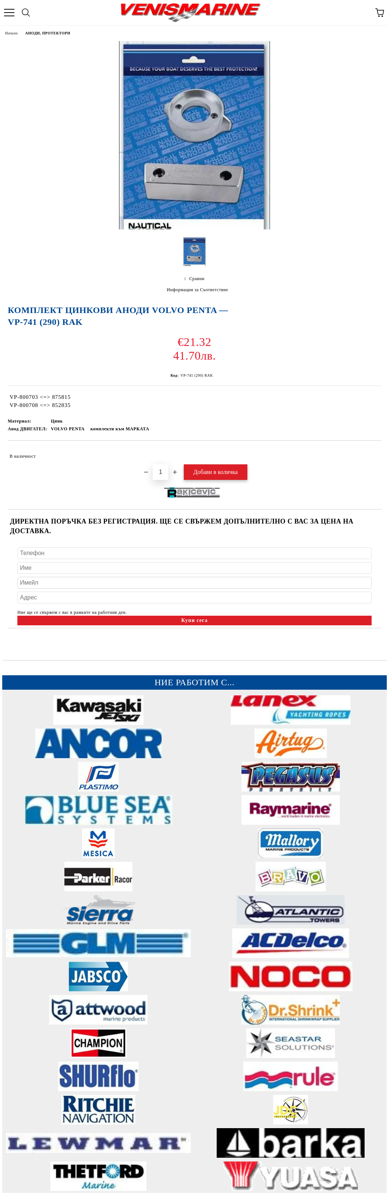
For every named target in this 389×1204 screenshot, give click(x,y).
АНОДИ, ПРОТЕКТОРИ (47, 33)
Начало (11, 33)
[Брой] (160, 472)
